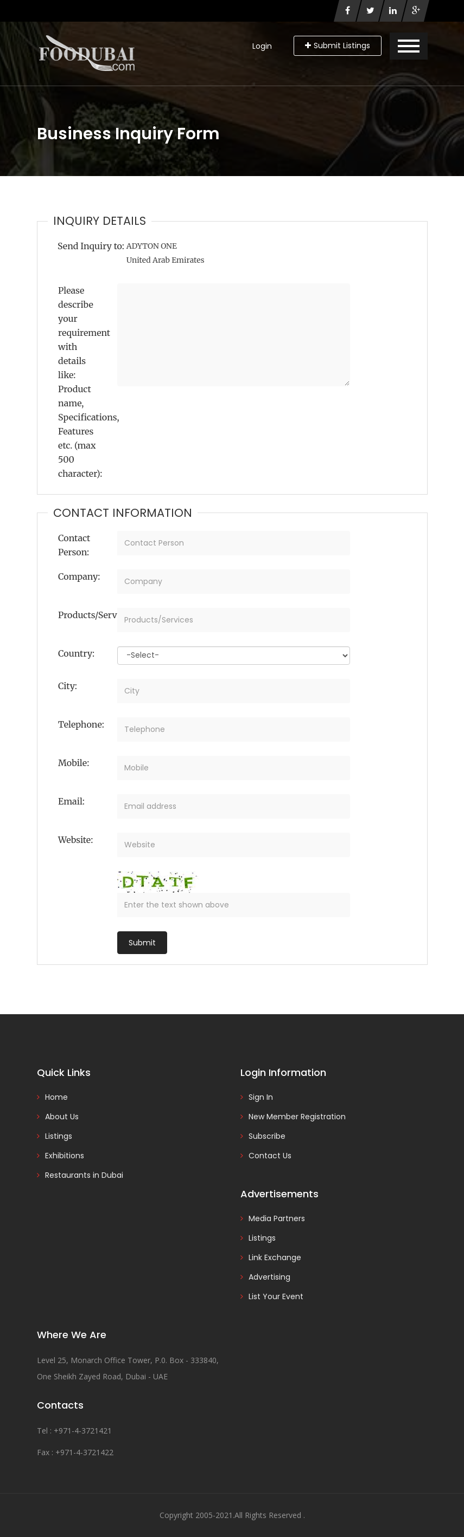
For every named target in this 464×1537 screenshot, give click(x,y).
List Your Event (276, 1296)
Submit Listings (337, 45)
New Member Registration (297, 1116)
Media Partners (277, 1218)
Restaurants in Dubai (84, 1175)
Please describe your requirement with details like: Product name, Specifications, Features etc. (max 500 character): (83, 382)
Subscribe (267, 1136)
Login (262, 46)
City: (67, 685)
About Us (62, 1116)
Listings (58, 1136)
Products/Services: (83, 614)
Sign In (261, 1097)
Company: (79, 576)
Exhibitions (64, 1155)
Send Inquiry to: (91, 246)
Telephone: (81, 724)
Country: (76, 653)
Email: (71, 801)
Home (56, 1097)
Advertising (269, 1277)
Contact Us (270, 1155)
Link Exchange (275, 1257)
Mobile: (73, 762)
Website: (75, 839)
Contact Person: (74, 545)
